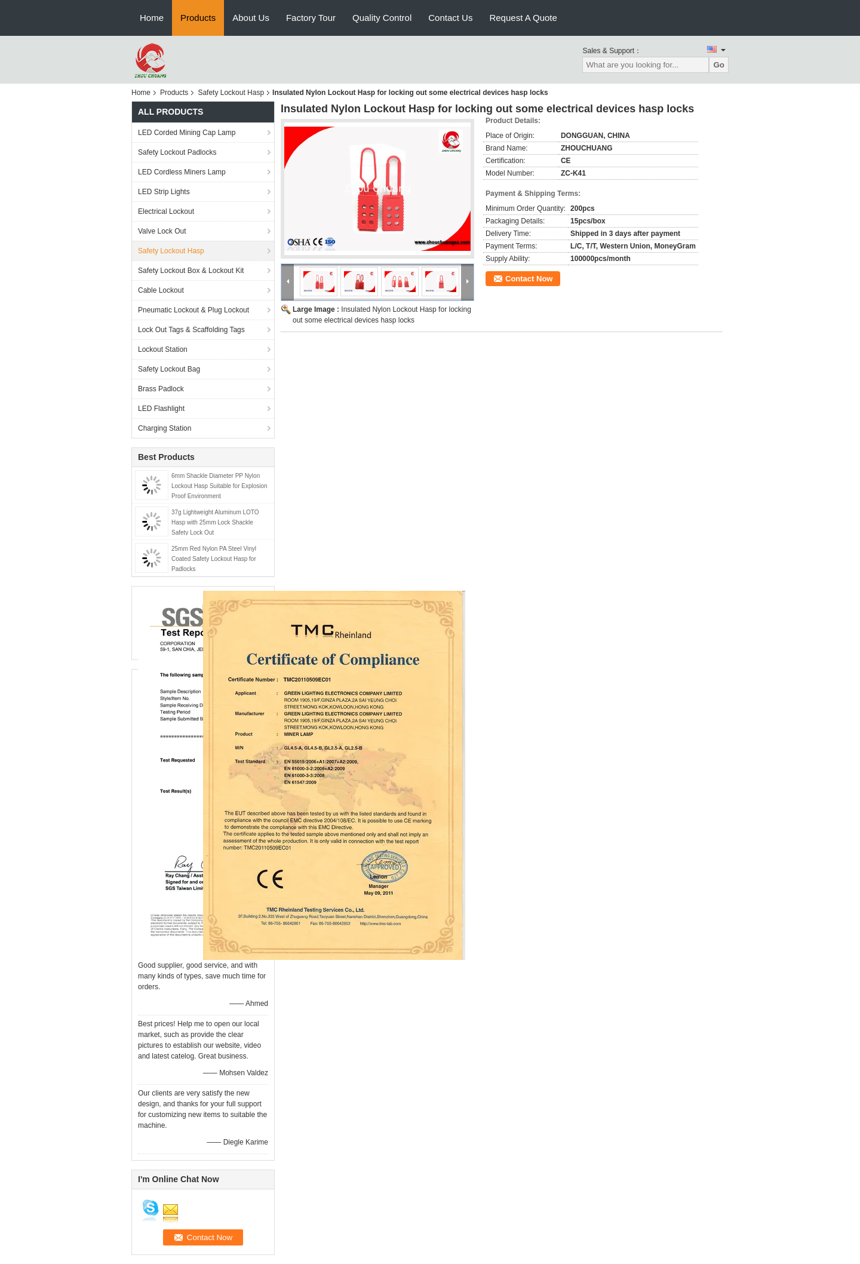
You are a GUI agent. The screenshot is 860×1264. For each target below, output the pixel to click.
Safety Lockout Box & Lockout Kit (191, 270)
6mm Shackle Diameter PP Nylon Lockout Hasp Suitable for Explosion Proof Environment (219, 486)
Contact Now (528, 278)
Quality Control (381, 18)
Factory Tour (311, 18)
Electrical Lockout (166, 211)
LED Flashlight (161, 408)
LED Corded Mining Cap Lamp (186, 132)
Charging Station (164, 428)
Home (152, 18)
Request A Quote (523, 18)
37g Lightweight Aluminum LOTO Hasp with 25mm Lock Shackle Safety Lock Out (215, 522)
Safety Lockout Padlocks (177, 152)
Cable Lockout (161, 290)
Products (198, 18)
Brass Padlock (161, 389)
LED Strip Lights (164, 192)
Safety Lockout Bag (169, 369)
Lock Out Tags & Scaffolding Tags (191, 330)
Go (718, 64)
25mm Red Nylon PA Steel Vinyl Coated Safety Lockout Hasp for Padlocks (213, 558)
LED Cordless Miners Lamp (182, 172)
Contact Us (450, 18)
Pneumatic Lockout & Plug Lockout (193, 310)
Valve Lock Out (162, 231)
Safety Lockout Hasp (231, 92)
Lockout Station (163, 349)
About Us (250, 18)
